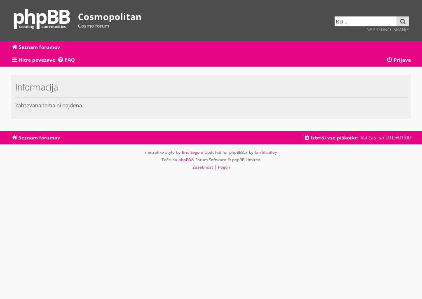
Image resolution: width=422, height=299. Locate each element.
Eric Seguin (192, 152)
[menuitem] (66, 60)
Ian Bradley (266, 152)
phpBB (184, 159)
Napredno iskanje (387, 29)
